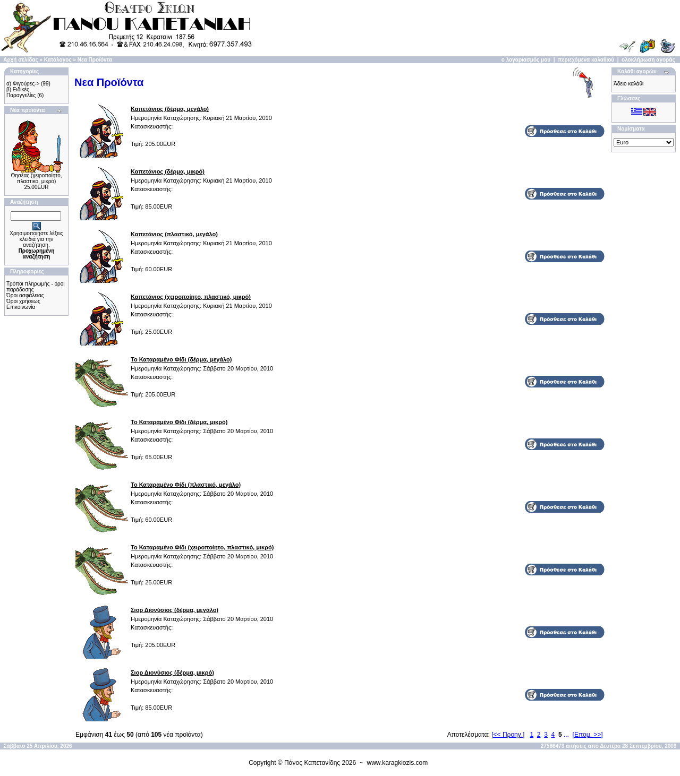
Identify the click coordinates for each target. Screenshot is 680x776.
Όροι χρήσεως (23, 301)
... (566, 734)
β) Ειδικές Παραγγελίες (21, 92)
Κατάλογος (58, 60)
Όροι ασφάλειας (25, 295)
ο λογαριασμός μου (526, 60)
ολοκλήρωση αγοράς (648, 60)
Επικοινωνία (20, 307)
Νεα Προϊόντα (95, 60)
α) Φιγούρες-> (22, 84)
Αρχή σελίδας (20, 60)
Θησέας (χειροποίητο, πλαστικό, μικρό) (36, 178)
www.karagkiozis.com (397, 762)
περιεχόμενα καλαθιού (586, 60)
